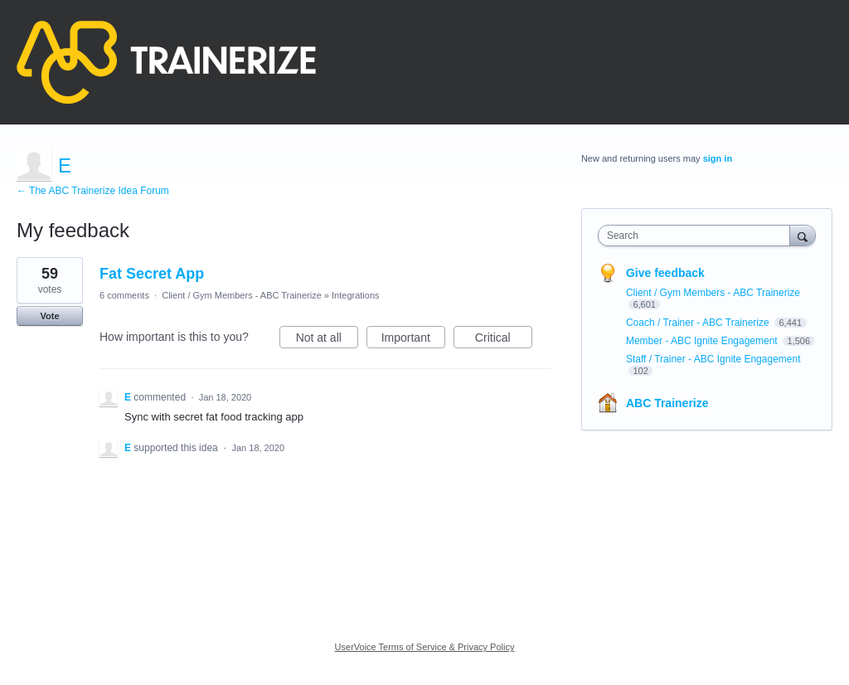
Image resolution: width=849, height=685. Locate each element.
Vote (49, 316)
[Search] (802, 235)
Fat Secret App (151, 273)
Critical (503, 340)
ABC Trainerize (667, 403)
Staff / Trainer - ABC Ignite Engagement (713, 359)
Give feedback (665, 272)
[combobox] (697, 235)
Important (413, 340)
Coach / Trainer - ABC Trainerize (699, 322)
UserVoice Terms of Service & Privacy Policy (425, 647)
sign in (717, 158)
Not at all (327, 340)
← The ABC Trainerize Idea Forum (93, 191)
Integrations (355, 295)
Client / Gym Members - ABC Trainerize (242, 295)
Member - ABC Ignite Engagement (703, 341)
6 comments (124, 295)
